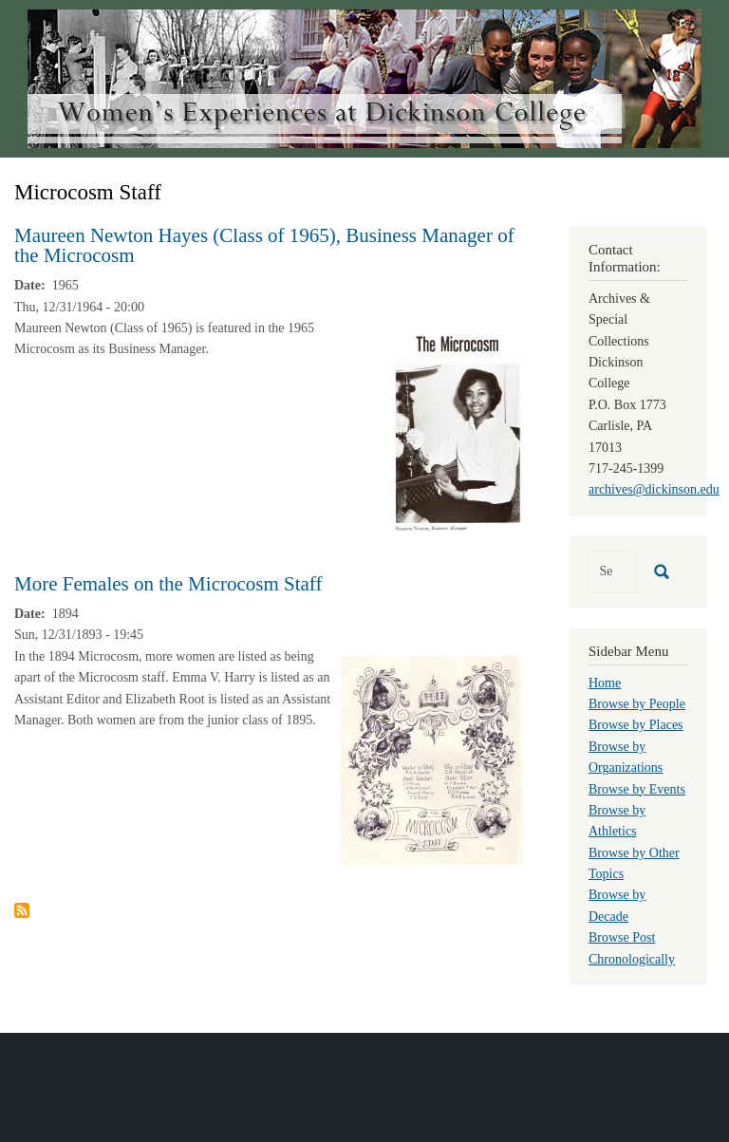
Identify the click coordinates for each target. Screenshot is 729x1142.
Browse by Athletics (617, 820)
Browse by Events (637, 789)
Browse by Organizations (626, 757)
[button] (453, 430)
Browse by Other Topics (634, 863)
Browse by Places (636, 725)
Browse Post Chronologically (632, 947)
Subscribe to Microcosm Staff (21, 910)
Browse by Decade (617, 905)
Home (605, 683)
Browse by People (637, 704)
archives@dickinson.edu (654, 489)
